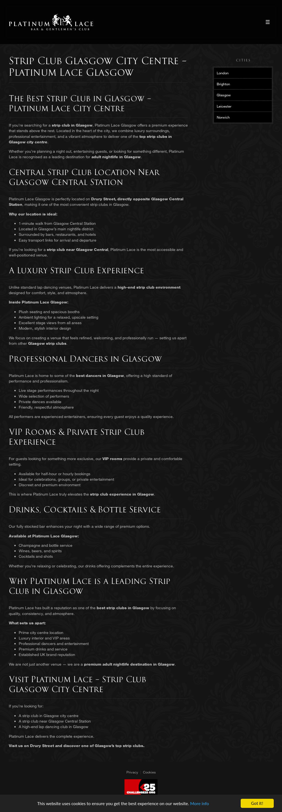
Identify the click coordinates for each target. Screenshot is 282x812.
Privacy (132, 772)
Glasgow (224, 95)
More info (199, 803)
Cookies (149, 772)
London (223, 73)
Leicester (224, 106)
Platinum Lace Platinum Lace (51, 22)
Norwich (223, 117)
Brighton (223, 84)
